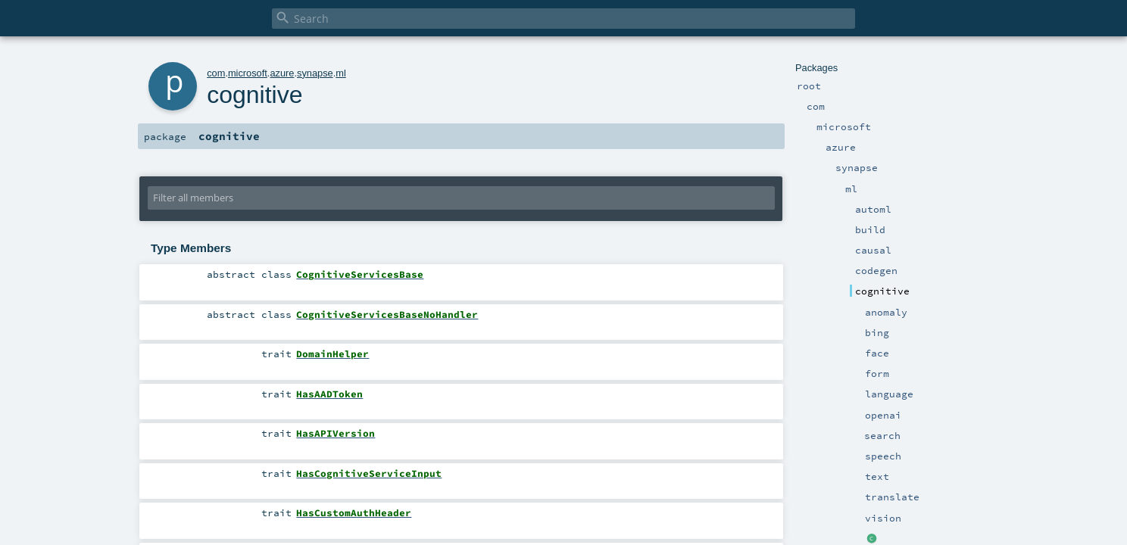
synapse (315, 73)
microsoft (247, 73)
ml (341, 73)
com (216, 73)
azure (282, 73)
